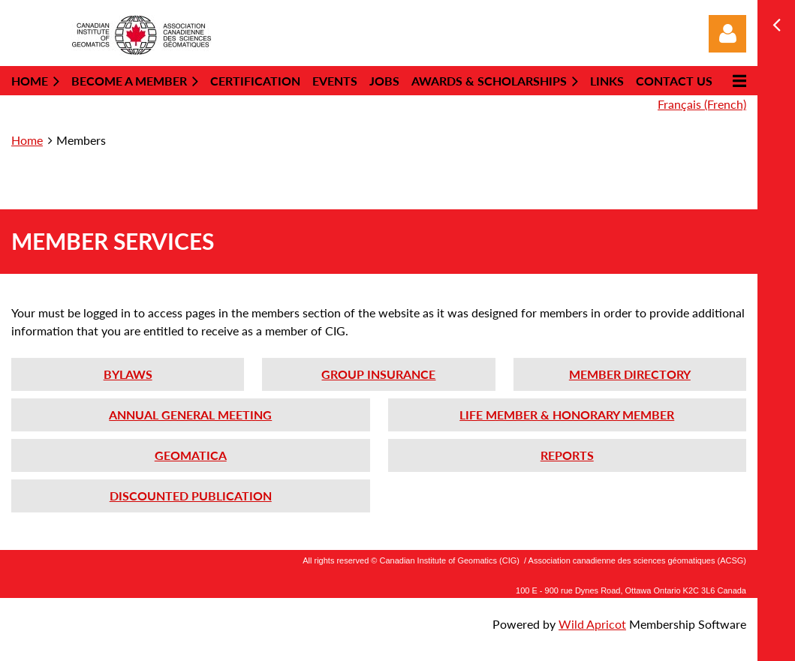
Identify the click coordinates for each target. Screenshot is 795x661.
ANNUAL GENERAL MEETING (190, 414)
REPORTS (567, 455)
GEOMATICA (191, 455)
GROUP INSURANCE (378, 374)
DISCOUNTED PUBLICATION (191, 495)
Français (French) (702, 104)
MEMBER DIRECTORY (630, 374)
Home (27, 140)
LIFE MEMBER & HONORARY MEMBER (566, 414)
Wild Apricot (592, 624)
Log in (727, 34)
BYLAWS (128, 374)
